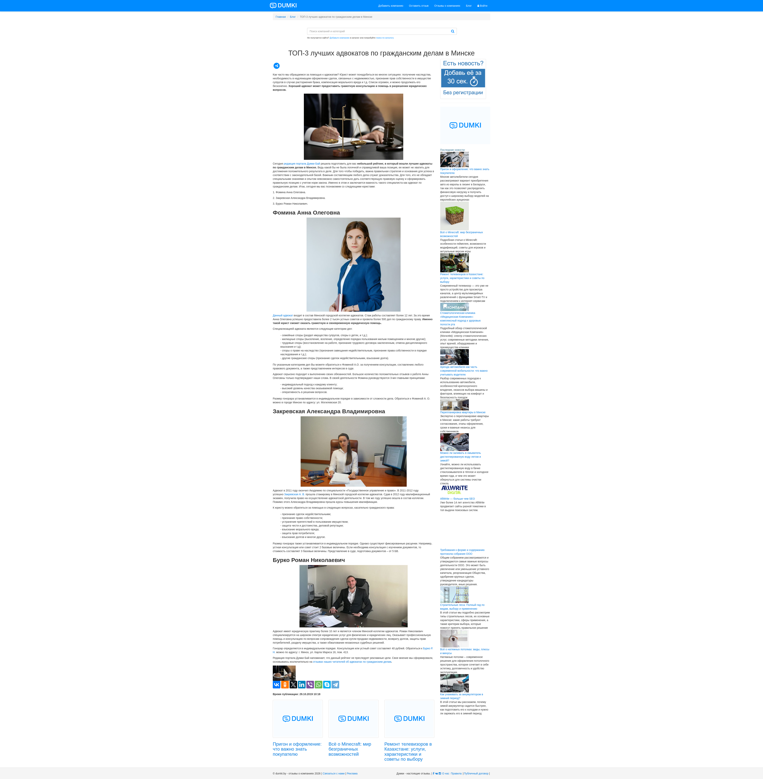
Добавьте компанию (340, 38)
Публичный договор (476, 773)
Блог (469, 5)
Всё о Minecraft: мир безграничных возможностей (349, 749)
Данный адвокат (283, 315)
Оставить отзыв (419, 5)
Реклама (352, 773)
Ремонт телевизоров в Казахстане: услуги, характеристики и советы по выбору (408, 751)
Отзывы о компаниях (447, 5)
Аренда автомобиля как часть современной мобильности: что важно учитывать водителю (464, 370)
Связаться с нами (334, 773)
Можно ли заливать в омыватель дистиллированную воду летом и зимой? (460, 456)
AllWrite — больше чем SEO (457, 498)
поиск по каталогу (385, 38)
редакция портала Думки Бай (302, 163)
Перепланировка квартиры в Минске (463, 412)
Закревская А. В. (294, 494)
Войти (482, 5)
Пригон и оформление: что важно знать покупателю (297, 749)
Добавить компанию (390, 5)
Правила (456, 773)
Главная (281, 16)
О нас (445, 773)
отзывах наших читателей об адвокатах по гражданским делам (352, 661)
